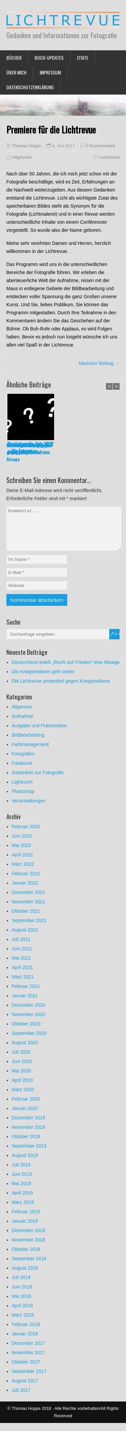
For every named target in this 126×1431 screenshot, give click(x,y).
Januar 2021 (25, 1003)
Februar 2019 (26, 1219)
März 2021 (23, 985)
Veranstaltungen (29, 808)
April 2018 (22, 1313)
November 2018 (28, 1248)
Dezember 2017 (28, 1351)
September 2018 (29, 1266)
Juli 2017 (21, 1398)
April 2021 (22, 975)
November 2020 (28, 1022)
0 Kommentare (100, 145)
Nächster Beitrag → (99, 363)
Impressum (50, 72)
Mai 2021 (21, 966)
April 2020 (22, 1088)
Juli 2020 (21, 1060)
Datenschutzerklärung (30, 87)
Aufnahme (22, 724)
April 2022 (22, 862)
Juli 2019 (21, 1172)
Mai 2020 (21, 1078)
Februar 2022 (26, 881)
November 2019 (28, 1135)
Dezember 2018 (28, 1238)
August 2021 (25, 938)
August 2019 (25, 1163)
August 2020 (25, 1050)
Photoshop (23, 799)
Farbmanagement (30, 752)
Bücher (14, 57)
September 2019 (29, 1154)
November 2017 (28, 1360)
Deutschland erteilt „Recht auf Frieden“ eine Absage (28, 452)
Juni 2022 (22, 844)
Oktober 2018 (26, 1257)
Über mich (16, 72)
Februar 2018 (26, 1332)
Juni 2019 (22, 1182)
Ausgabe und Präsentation (39, 733)
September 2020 (29, 1041)
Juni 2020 (22, 1069)
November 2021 (28, 909)
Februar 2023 (26, 834)
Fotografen (23, 761)
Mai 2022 (21, 853)
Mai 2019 (21, 1191)
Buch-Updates (49, 57)
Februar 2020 (26, 1107)
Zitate (82, 57)
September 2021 (29, 928)
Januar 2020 (25, 1116)
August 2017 (25, 1388)
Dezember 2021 (28, 900)
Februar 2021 (26, 994)
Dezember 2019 (28, 1125)
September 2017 (29, 1379)
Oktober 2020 (26, 1032)
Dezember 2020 (28, 1013)
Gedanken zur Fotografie (38, 780)
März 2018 (23, 1323)
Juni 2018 (22, 1294)
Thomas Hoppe (26, 146)
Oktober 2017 (26, 1370)
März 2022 (23, 872)
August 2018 (25, 1276)
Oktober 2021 (26, 919)
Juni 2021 (22, 956)
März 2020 (23, 1097)
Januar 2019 (25, 1229)
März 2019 (23, 1210)
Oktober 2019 (26, 1144)
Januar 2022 (25, 891)
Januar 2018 (25, 1341)
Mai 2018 (21, 1304)
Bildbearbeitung (28, 743)
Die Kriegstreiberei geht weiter (77, 448)
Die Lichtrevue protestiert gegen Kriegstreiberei (61, 689)
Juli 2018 (21, 1285)
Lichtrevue (109, 157)
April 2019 (22, 1201)
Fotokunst (22, 771)
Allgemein (22, 157)
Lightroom (22, 790)
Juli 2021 (21, 947)
